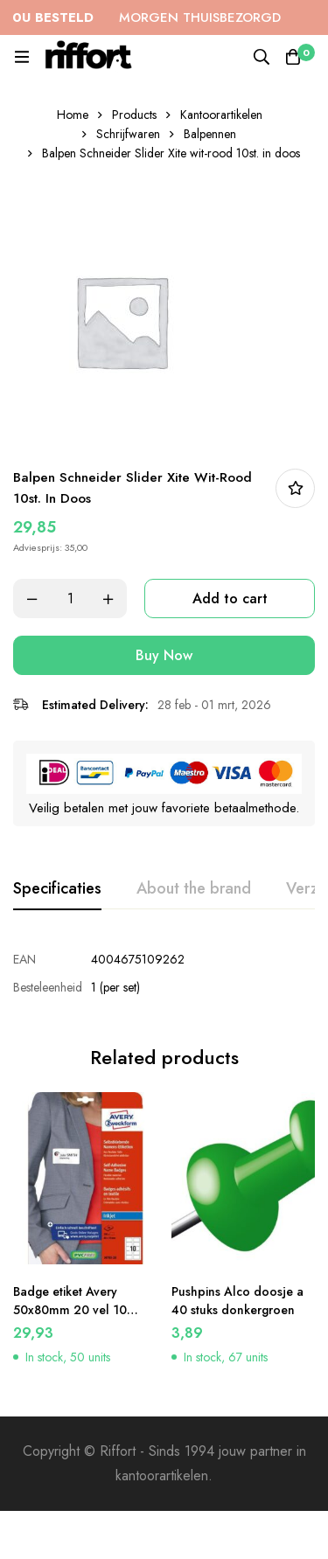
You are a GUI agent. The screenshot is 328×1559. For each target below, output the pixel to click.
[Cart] (293, 57)
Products (134, 114)
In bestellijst (295, 488)
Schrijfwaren (128, 134)
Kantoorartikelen (221, 114)
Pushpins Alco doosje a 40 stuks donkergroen (237, 1301)
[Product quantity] (70, 598)
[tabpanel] (164, 973)
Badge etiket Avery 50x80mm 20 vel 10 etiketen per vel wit (70, 1310)
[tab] (57, 889)
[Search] (261, 57)
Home (72, 114)
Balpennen (210, 134)
